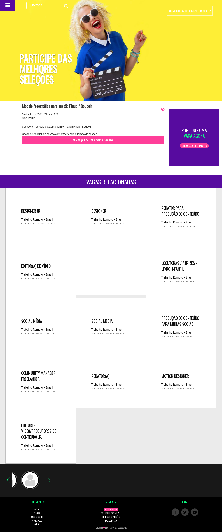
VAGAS (37, 513)
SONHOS (37, 524)
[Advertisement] (111, 269)
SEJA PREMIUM (111, 509)
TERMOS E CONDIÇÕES (111, 516)
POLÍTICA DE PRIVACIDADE (111, 513)
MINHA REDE (37, 520)
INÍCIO (36, 509)
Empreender (122, 528)
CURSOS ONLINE (37, 516)
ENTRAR (37, 5)
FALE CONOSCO (111, 520)
